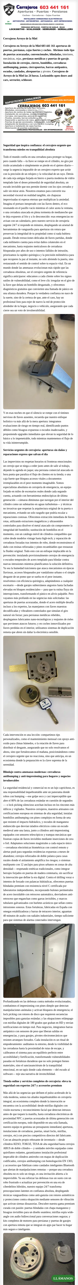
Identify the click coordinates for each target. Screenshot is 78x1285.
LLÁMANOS (63, 1278)
